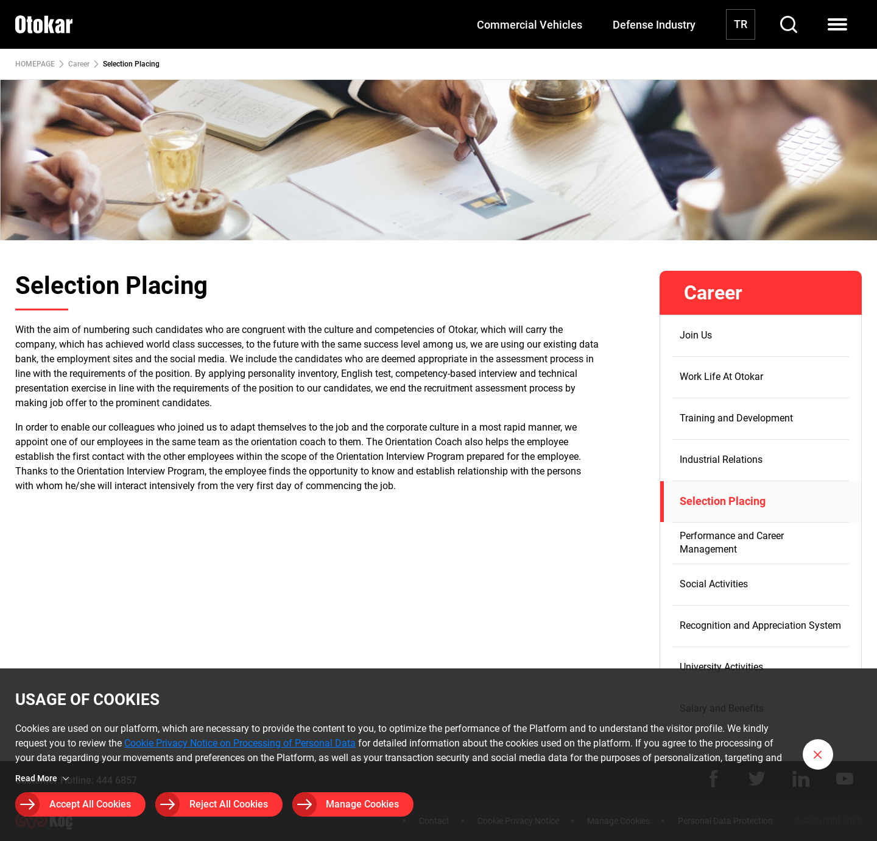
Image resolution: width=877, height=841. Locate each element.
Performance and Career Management (732, 542)
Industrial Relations (721, 459)
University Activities (721, 667)
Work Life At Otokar (721, 376)
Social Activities (714, 584)
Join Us (696, 335)
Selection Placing (723, 501)
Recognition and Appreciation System (760, 625)
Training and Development (736, 418)
